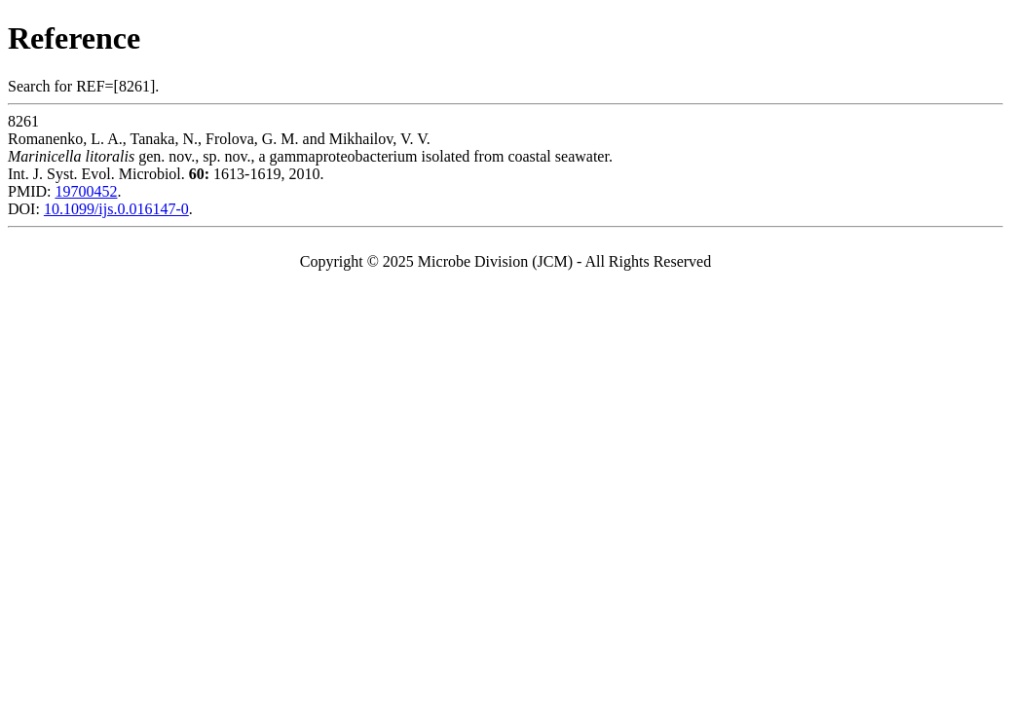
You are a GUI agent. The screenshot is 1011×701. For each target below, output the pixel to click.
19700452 (86, 191)
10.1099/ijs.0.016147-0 (116, 209)
